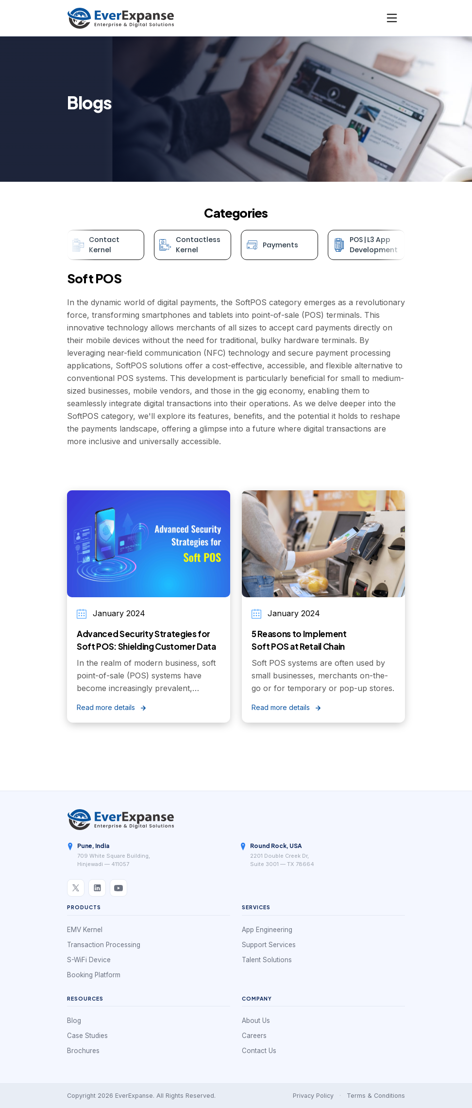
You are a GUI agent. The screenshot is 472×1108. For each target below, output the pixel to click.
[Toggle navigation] (392, 18)
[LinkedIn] (97, 888)
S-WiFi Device (89, 960)
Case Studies (87, 1035)
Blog (74, 1020)
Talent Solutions (267, 960)
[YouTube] (118, 888)
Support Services (269, 945)
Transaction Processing (103, 945)
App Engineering (267, 930)
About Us (256, 1020)
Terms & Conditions (376, 1095)
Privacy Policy (313, 1095)
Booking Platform (93, 975)
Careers (254, 1035)
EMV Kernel (84, 930)
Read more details (111, 707)
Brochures (83, 1051)
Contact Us (259, 1051)
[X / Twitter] (75, 888)
